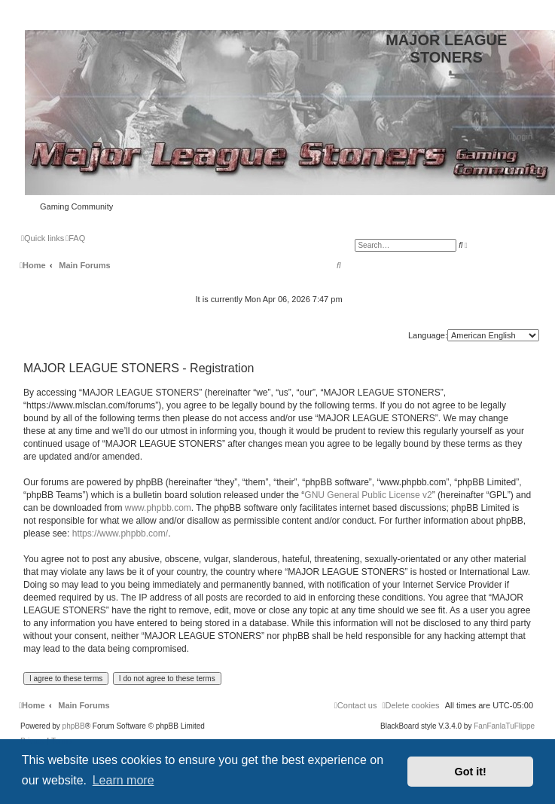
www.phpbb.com (158, 508)
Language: (427, 335)
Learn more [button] (123, 780)
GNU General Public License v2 (367, 495)
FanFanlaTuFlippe (504, 726)
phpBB (74, 726)
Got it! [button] (470, 772)
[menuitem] (520, 136)
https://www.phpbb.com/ (120, 533)
